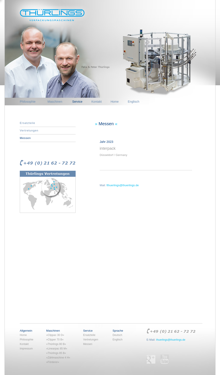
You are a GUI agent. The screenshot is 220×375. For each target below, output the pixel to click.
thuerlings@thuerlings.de (170, 339)
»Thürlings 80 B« (56, 344)
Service (77, 101)
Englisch (133, 101)
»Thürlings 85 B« (56, 353)
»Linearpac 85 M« (56, 348)
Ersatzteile (27, 123)
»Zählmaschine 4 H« (58, 357)
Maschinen (54, 101)
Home (115, 101)
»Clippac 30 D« (55, 335)
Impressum (26, 348)
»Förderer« (52, 362)
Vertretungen (29, 130)
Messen (25, 138)
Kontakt (96, 101)
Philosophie (28, 101)
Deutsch (117, 335)
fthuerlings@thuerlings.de (123, 185)
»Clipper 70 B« (55, 339)
